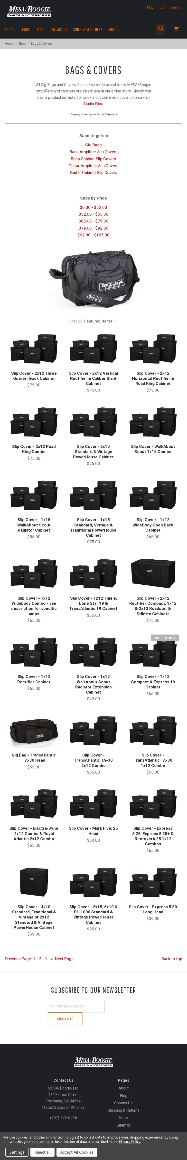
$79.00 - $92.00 (93, 228)
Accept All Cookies (77, 1152)
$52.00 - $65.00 (93, 214)
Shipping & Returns (88, 29)
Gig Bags (93, 144)
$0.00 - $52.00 (93, 207)
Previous (18, 958)
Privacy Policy (129, 1141)
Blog (40, 29)
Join (162, 7)
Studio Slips (93, 103)
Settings (16, 1152)
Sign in (175, 7)
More (114, 29)
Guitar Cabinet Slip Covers (93, 172)
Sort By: (76, 321)
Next (64, 958)
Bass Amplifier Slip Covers (94, 151)
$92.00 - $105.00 (93, 234)
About (26, 29)
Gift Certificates (68, 1127)
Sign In (124, 1127)
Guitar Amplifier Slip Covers (93, 165)
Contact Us (58, 29)
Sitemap (124, 1112)
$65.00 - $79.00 (93, 221)
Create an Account (99, 1127)
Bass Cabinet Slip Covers (93, 158)
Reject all (42, 1152)
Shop (10, 29)
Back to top (171, 958)
